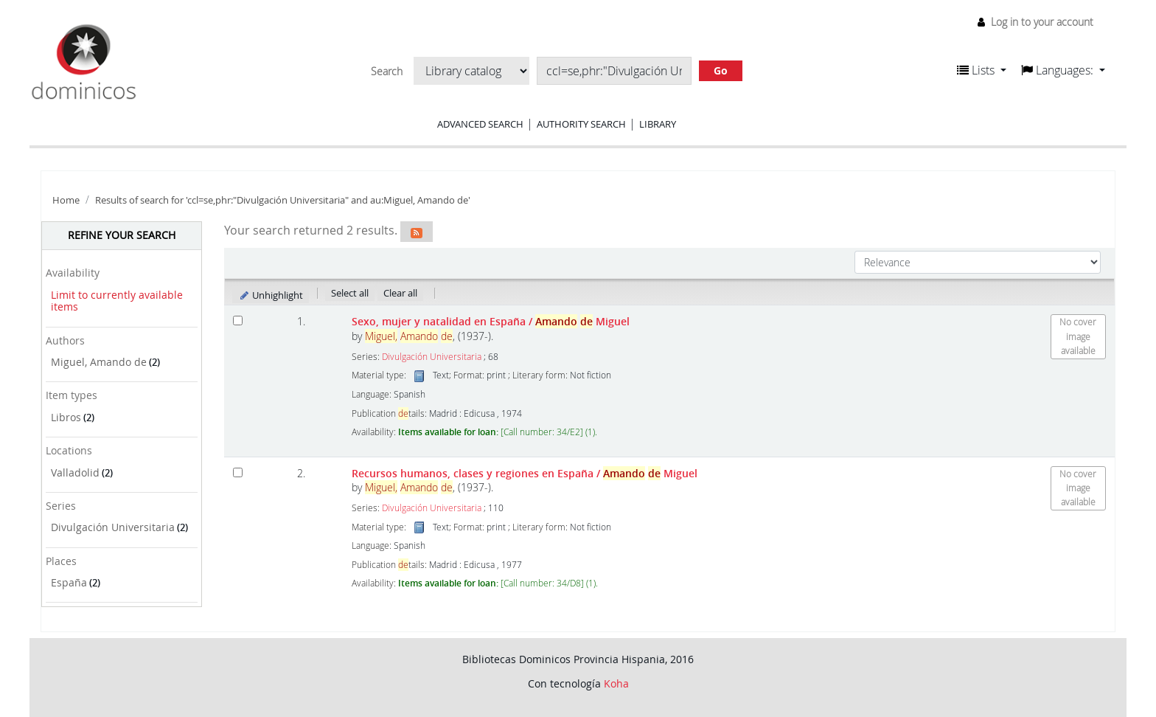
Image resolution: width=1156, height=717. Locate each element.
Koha (616, 683)
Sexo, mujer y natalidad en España (491, 321)
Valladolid (75, 472)
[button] (981, 70)
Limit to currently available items (117, 301)
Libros (66, 417)
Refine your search (121, 235)
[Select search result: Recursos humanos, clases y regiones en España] (238, 472)
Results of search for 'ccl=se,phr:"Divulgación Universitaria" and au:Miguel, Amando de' (282, 200)
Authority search (581, 124)
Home (66, 200)
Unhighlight (271, 295)
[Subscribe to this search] (416, 231)
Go (721, 70)
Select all (350, 292)
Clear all (400, 292)
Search (387, 71)
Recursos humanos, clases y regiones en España (524, 473)
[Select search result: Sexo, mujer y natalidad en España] (238, 320)
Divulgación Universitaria (113, 527)
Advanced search (480, 124)
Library (657, 124)
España (69, 582)
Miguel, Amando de (99, 362)
